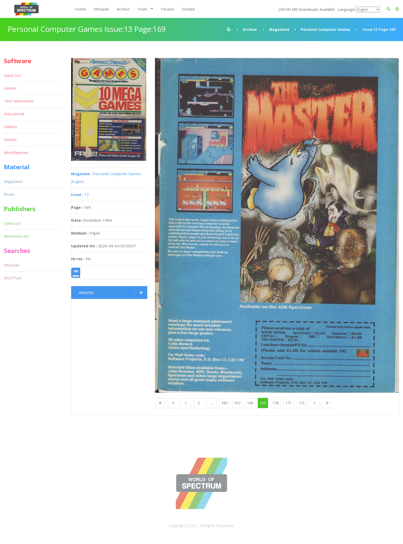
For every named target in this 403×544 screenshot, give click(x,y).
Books (9, 194)
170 (276, 402)
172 (301, 402)
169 (263, 402)
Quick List (12, 75)
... (211, 402)
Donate (188, 9)
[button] (397, 9)
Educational (14, 113)
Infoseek (101, 9)
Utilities (10, 126)
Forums (167, 9)
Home (80, 9)
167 (237, 402)
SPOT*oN (12, 277)
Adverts (86, 292)
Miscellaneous (16, 152)
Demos (10, 139)
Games (10, 88)
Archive (123, 9)
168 (250, 402)
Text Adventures (19, 101)
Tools (142, 9)
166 (224, 402)
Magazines (279, 29)
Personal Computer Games (325, 29)
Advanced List (16, 236)
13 (80, 194)
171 (289, 402)
